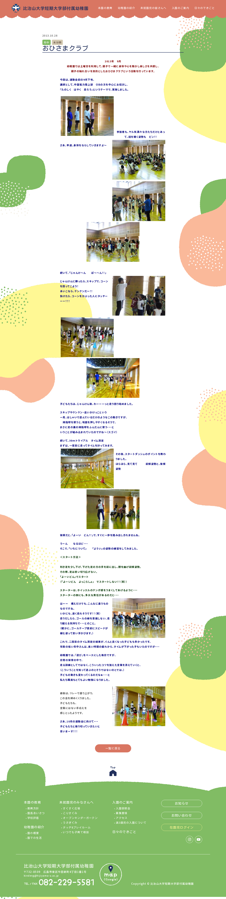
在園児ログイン (182, 829)
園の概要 (33, 835)
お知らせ (182, 805)
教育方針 (33, 810)
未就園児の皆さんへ (153, 8)
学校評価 (33, 820)
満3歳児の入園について (131, 824)
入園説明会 (123, 810)
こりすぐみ (70, 815)
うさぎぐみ (70, 824)
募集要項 (121, 815)
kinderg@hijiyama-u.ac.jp (43, 877)
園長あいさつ (36, 815)
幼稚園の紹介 (126, 8)
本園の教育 (105, 8)
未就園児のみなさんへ (76, 804)
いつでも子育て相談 (76, 834)
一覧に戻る (113, 748)
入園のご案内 (180, 8)
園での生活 (34, 840)
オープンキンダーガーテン (80, 820)
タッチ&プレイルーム (77, 829)
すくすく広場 (71, 810)
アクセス (121, 820)
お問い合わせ (181, 817)
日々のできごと (204, 8)
